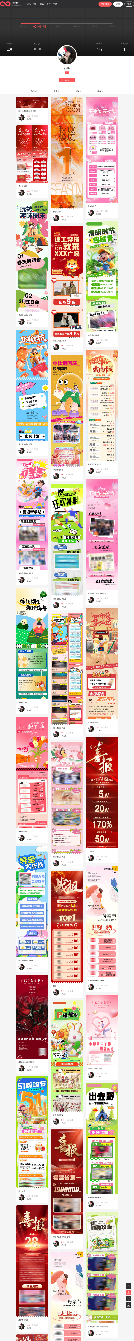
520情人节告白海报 (95, 1069)
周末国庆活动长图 (25, 444)
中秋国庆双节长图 (94, 464)
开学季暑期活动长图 (25, 573)
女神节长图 (22, 831)
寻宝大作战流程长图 (25, 961)
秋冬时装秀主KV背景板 (27, 111)
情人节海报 (22, 186)
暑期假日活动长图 (59, 599)
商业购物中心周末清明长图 (98, 1327)
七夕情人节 (92, 206)
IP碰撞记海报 (58, 1115)
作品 (34, 91)
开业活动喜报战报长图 (61, 1237)
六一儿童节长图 (59, 728)
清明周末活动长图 (25, 315)
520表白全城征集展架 (26, 1062)
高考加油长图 (93, 722)
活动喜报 (91, 852)
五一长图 (21, 1191)
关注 (67, 80)
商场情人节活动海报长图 (97, 593)
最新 (42, 4)
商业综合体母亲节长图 (96, 981)
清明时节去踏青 (93, 335)
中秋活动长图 (58, 470)
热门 (35, 4)
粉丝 (100, 91)
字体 (55, 4)
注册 (118, 4)
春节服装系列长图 (59, 341)
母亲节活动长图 (59, 857)
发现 (78, 91)
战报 (54, 986)
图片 (48, 4)
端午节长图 (22, 702)
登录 (129, 4)
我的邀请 (105, 4)
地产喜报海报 (23, 1320)
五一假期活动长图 (94, 1198)
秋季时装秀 (57, 212)
